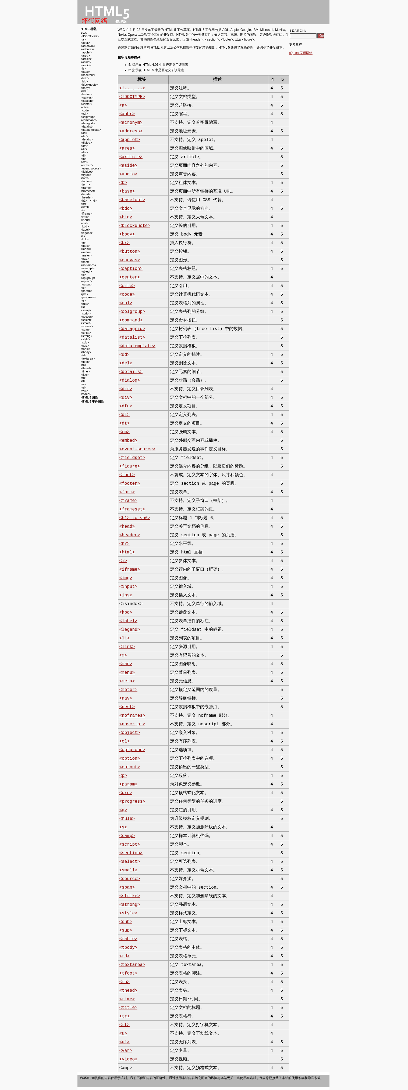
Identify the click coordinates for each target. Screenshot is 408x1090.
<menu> (86, 249)
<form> (85, 184)
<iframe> (86, 213)
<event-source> (91, 168)
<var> (84, 390)
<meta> (86, 252)
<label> (85, 229)
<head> (86, 194)
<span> (86, 329)
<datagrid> (88, 123)
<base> (86, 71)
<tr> (83, 377)
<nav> (85, 258)
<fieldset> (87, 171)
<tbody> (86, 352)
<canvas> (87, 97)
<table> (86, 348)
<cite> (85, 107)
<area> (85, 55)
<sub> (85, 342)
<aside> (86, 62)
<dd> (84, 133)
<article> (86, 58)
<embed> (87, 165)
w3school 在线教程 (105, 12)
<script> (86, 313)
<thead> (86, 368)
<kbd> (85, 226)
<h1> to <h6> (134, 518)
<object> (86, 271)
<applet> (86, 52)
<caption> (87, 100)
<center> (86, 104)
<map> (85, 245)
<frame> (86, 187)
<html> (85, 207)
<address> (88, 49)
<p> (83, 287)
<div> (84, 152)
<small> (86, 323)
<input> (86, 220)
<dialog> (86, 142)
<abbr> (85, 42)
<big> (84, 81)
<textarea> (88, 358)
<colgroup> (88, 116)
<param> (87, 290)
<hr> (84, 203)
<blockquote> (89, 84)
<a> (83, 39)
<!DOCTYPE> (90, 36)
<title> (85, 374)
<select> (86, 319)
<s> (83, 307)
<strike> (86, 332)
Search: (298, 30)
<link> (84, 239)
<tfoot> (85, 361)
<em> (84, 162)
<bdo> (85, 78)
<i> (83, 210)
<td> (84, 355)
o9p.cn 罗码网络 (301, 53)
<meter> (86, 255)
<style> (85, 339)
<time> (85, 371)
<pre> (84, 294)
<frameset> (88, 191)
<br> (84, 91)
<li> (83, 236)
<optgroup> (88, 278)
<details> (87, 139)
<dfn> (84, 145)
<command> (89, 120)
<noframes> (89, 265)
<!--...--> (132, 88)
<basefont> (88, 75)
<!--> (84, 33)
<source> (87, 326)
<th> (84, 365)
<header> (87, 197)
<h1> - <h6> (89, 200)
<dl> (83, 155)
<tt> (83, 381)
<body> (86, 87)
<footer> (86, 181)
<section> (87, 316)
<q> (83, 300)
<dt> (84, 158)
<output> (86, 284)
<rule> (85, 303)
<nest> (85, 261)
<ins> (84, 223)
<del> (84, 136)
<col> (84, 113)
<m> (84, 242)
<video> (86, 394)
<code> (86, 110)
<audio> (86, 65)
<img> (85, 216)
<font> (85, 178)
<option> (86, 281)
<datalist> (87, 126)
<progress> (88, 297)
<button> (86, 94)
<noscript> (87, 268)
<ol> (83, 274)
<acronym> (88, 46)
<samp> (86, 310)
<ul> (83, 387)
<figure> (86, 174)
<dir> (84, 149)
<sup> (85, 345)
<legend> (87, 232)
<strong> (86, 336)
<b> (83, 68)
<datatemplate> (91, 129)
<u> (83, 384)
